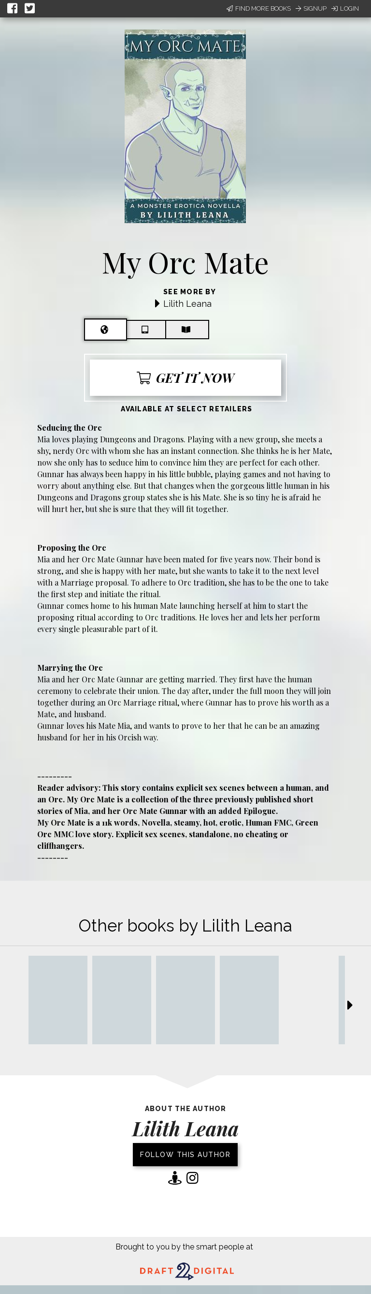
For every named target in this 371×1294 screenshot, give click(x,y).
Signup (311, 8)
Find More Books (259, 8)
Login (345, 8)
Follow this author (185, 1155)
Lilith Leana (187, 304)
